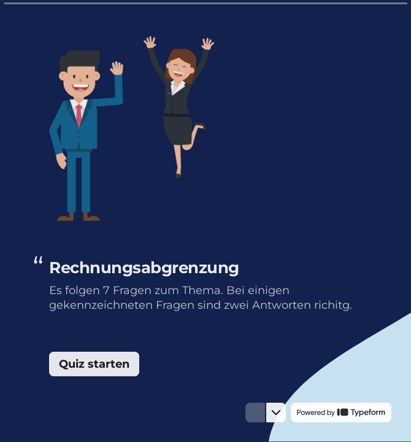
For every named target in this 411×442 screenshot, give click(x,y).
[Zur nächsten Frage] (276, 412)
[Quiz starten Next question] (94, 364)
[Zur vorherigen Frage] (255, 412)
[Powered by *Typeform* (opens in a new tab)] (341, 412)
